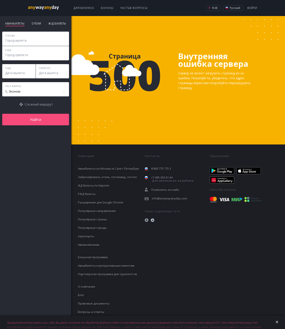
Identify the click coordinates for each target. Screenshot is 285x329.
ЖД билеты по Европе (93, 185)
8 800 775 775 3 (161, 169)
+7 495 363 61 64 (172, 179)
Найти (35, 119)
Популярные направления (97, 211)
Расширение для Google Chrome (100, 202)
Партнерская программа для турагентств (107, 274)
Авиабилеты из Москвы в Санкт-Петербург (108, 169)
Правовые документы (94, 303)
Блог (81, 295)
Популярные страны (92, 219)
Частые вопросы (134, 8)
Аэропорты (86, 236)
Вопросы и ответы (91, 312)
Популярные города (92, 228)
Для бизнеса (83, 8)
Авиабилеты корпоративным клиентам (106, 266)
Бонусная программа (93, 257)
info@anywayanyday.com (169, 198)
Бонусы (107, 8)
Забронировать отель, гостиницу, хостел (107, 177)
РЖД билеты (87, 194)
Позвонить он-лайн (165, 190)
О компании (86, 286)
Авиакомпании (88, 245)
